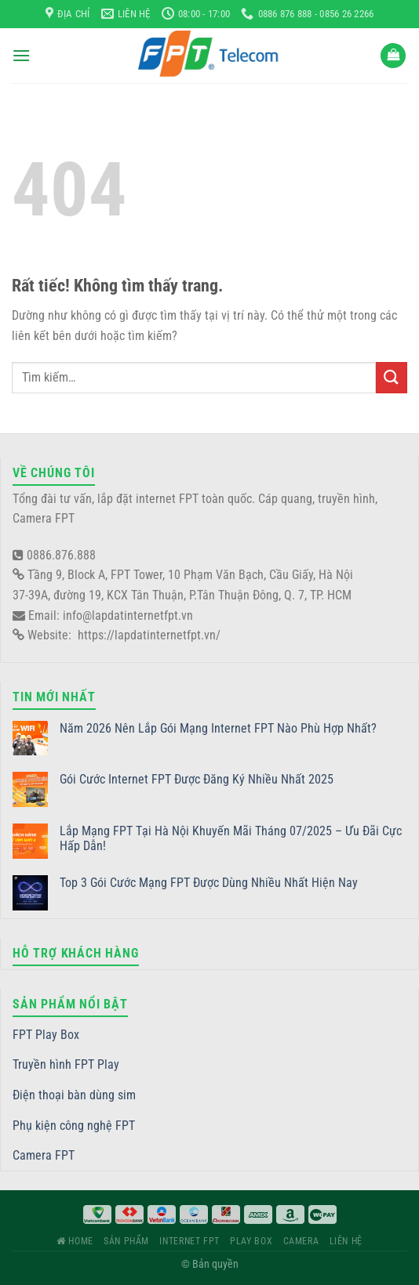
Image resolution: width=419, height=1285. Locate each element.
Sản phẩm (126, 1241)
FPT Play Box (46, 1034)
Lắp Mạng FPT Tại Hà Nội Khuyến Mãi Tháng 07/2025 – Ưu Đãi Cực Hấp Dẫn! (231, 838)
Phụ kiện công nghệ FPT (74, 1125)
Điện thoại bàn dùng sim (74, 1095)
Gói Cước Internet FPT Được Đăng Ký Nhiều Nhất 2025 (196, 779)
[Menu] (21, 55)
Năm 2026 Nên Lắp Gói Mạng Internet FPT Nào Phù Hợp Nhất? (218, 728)
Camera (301, 1241)
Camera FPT (44, 1155)
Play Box (251, 1241)
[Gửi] (391, 377)
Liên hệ (346, 1241)
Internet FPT (189, 1241)
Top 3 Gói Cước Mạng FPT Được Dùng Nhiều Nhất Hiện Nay (209, 882)
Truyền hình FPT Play (66, 1064)
